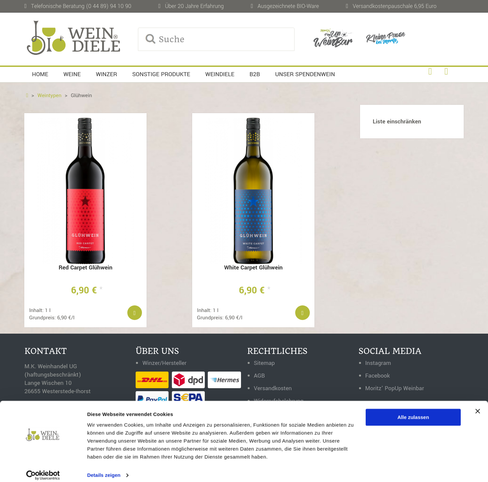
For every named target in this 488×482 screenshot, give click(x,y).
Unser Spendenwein (305, 74)
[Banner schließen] (477, 404)
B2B (255, 74)
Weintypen (50, 95)
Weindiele (219, 74)
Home (40, 74)
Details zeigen (104, 469)
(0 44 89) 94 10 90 (108, 6)
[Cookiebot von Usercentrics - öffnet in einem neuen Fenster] (43, 469)
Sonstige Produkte (161, 74)
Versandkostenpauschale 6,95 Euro (394, 6)
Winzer (106, 74)
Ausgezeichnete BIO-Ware (288, 6)
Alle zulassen (413, 411)
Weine (72, 74)
